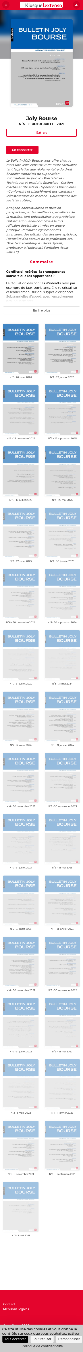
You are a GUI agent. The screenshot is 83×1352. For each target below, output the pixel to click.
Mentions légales (16, 1309)
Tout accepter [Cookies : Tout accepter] (15, 1339)
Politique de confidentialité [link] (42, 1346)
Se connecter (22, 150)
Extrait (41, 133)
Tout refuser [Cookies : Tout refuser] (42, 1339)
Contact (9, 1304)
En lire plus (41, 310)
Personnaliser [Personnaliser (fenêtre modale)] (69, 1339)
